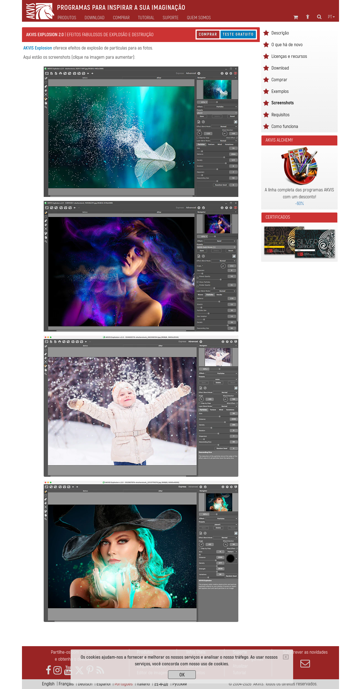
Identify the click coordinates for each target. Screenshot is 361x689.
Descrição (280, 33)
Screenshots (282, 103)
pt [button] (331, 17)
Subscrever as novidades (305, 658)
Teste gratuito (238, 34)
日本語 (161, 684)
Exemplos (280, 91)
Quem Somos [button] (199, 18)
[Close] (286, 657)
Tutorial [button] (146, 18)
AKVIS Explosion (37, 48)
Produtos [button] (67, 18)
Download (95, 18)
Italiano (143, 684)
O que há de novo (287, 45)
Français (66, 684)
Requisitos (280, 115)
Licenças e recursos (289, 56)
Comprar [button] (121, 18)
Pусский (179, 684)
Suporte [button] (171, 18)
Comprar (208, 34)
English (48, 684)
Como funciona (284, 126)
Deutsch (85, 684)
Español (103, 684)
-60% (299, 203)
